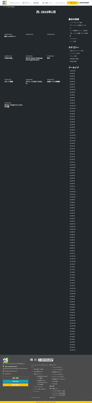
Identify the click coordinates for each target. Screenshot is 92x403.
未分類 (71, 61)
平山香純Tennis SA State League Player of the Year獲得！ (42, 382)
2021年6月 (72, 148)
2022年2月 (72, 130)
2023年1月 (72, 103)
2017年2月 (72, 283)
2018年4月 (72, 245)
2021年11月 (72, 138)
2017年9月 (72, 264)
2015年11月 (72, 323)
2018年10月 (72, 229)
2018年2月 (72, 250)
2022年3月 (72, 127)
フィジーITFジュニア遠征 (76, 22)
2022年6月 (72, 119)
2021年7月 (72, 146)
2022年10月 (72, 108)
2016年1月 (72, 318)
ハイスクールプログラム (57, 369)
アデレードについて (60, 3)
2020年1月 (72, 189)
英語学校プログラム (56, 372)
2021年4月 (72, 154)
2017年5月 (72, 275)
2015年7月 (72, 334)
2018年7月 (72, 237)
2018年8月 (72, 234)
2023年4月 (72, 97)
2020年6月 (72, 175)
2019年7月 (72, 205)
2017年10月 (72, 261)
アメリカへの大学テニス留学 (58, 391)
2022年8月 (72, 113)
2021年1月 (72, 162)
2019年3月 (72, 216)
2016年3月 (72, 312)
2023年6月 (72, 95)
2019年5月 (72, 210)
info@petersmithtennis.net (11, 371)
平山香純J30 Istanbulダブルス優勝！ (42, 377)
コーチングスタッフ (38, 386)
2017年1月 (72, 285)
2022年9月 (72, 111)
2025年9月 (72, 73)
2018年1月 (72, 253)
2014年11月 (72, 350)
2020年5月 (72, 178)
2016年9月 (72, 296)
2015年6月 (72, 336)
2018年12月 (72, 224)
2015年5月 (72, 339)
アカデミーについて (14, 3)
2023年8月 (72, 92)
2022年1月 (72, 132)
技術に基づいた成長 (38, 369)
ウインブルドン (73, 38)
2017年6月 (72, 272)
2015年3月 (72, 344)
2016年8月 (72, 299)
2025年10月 (72, 71)
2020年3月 (72, 183)
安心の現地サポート (38, 371)
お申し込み (16, 381)
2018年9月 (72, 232)
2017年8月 (72, 267)
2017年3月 (72, 280)
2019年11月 (72, 194)
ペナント (72, 56)
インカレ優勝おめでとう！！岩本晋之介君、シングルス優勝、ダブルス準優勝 (79, 33)
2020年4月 (72, 181)
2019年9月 (72, 199)
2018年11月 (72, 226)
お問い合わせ (73, 3)
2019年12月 (72, 191)
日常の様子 (72, 59)
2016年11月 (72, 291)
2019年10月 (72, 197)
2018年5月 (72, 242)
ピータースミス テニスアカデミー (14, 361)
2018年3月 (72, 248)
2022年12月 (72, 105)
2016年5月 (72, 307)
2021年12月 (72, 135)
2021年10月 (72, 140)
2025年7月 (72, 76)
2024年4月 (72, 84)
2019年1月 (72, 221)
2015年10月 (72, 326)
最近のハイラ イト (38, 374)
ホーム (4, 6)
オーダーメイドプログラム (58, 376)
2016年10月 (72, 293)
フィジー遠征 (73, 41)
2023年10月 (72, 89)
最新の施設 (36, 3)
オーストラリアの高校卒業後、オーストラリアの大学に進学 (59, 394)
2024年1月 (72, 87)
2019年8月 (72, 202)
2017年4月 (72, 277)
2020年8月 (72, 170)
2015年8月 (72, 331)
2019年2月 (72, 218)
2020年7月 (72, 173)
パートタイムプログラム (57, 374)
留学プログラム (26, 3)
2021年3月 (72, 156)
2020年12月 (72, 165)
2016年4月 (72, 310)
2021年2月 (72, 159)
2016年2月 (72, 315)
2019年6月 (72, 207)
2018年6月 (72, 240)
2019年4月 (72, 213)
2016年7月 (72, 301)
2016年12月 (72, 288)
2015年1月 (72, 347)
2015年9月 (72, 328)
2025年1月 (72, 81)
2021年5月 (72, 151)
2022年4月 (72, 124)
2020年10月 (72, 167)
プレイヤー (36, 391)
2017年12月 (72, 256)
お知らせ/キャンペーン (75, 50)
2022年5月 (72, 122)
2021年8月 (72, 143)
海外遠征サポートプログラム (58, 379)
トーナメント (73, 53)
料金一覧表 (16, 378)
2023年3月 (72, 100)
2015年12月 (72, 320)
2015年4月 (72, 342)
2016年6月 (72, 304)
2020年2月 (72, 186)
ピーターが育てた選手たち (40, 389)
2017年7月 (72, 269)
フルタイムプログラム (57, 367)
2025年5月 (72, 79)
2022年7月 (72, 116)
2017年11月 (72, 258)
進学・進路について (47, 3)
